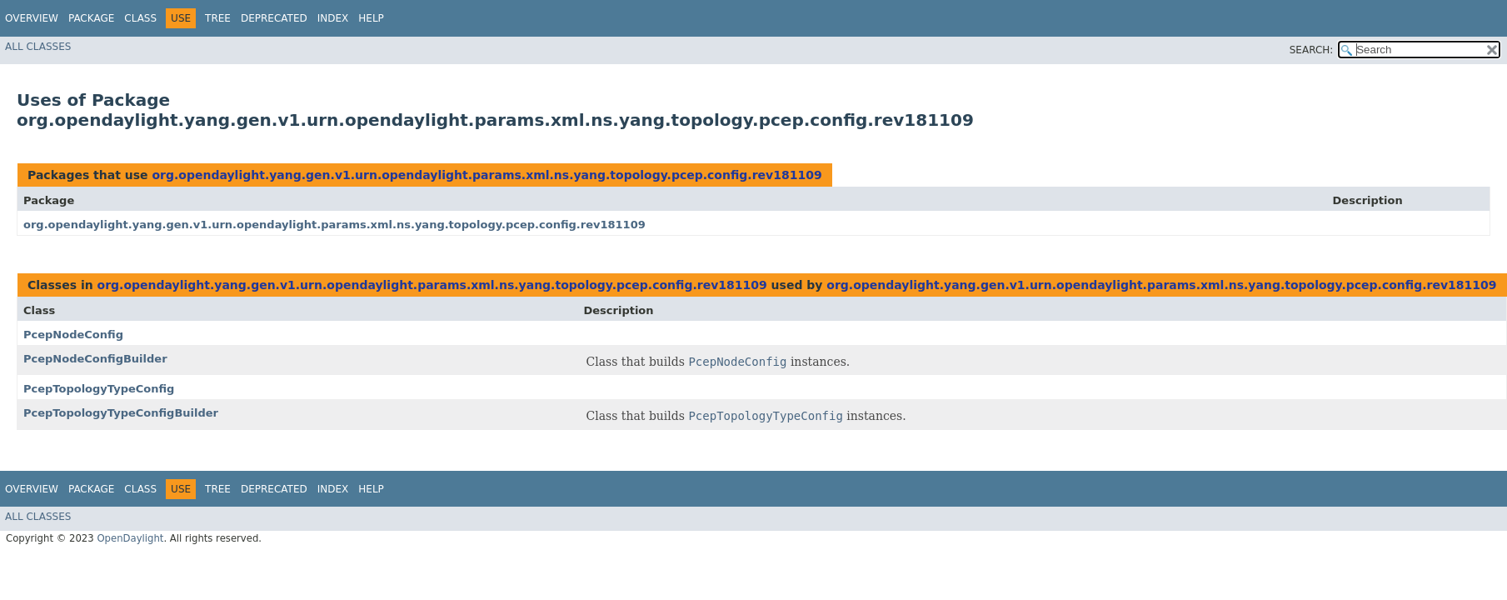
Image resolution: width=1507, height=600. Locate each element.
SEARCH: (1312, 50)
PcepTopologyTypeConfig (98, 388)
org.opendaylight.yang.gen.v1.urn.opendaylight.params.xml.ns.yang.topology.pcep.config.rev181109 (486, 175)
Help (371, 18)
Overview (31, 18)
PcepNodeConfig (73, 334)
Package (91, 18)
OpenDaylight (130, 538)
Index (333, 18)
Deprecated (274, 18)
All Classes (38, 46)
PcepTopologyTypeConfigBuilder (120, 413)
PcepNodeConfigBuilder (95, 358)
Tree (218, 18)
